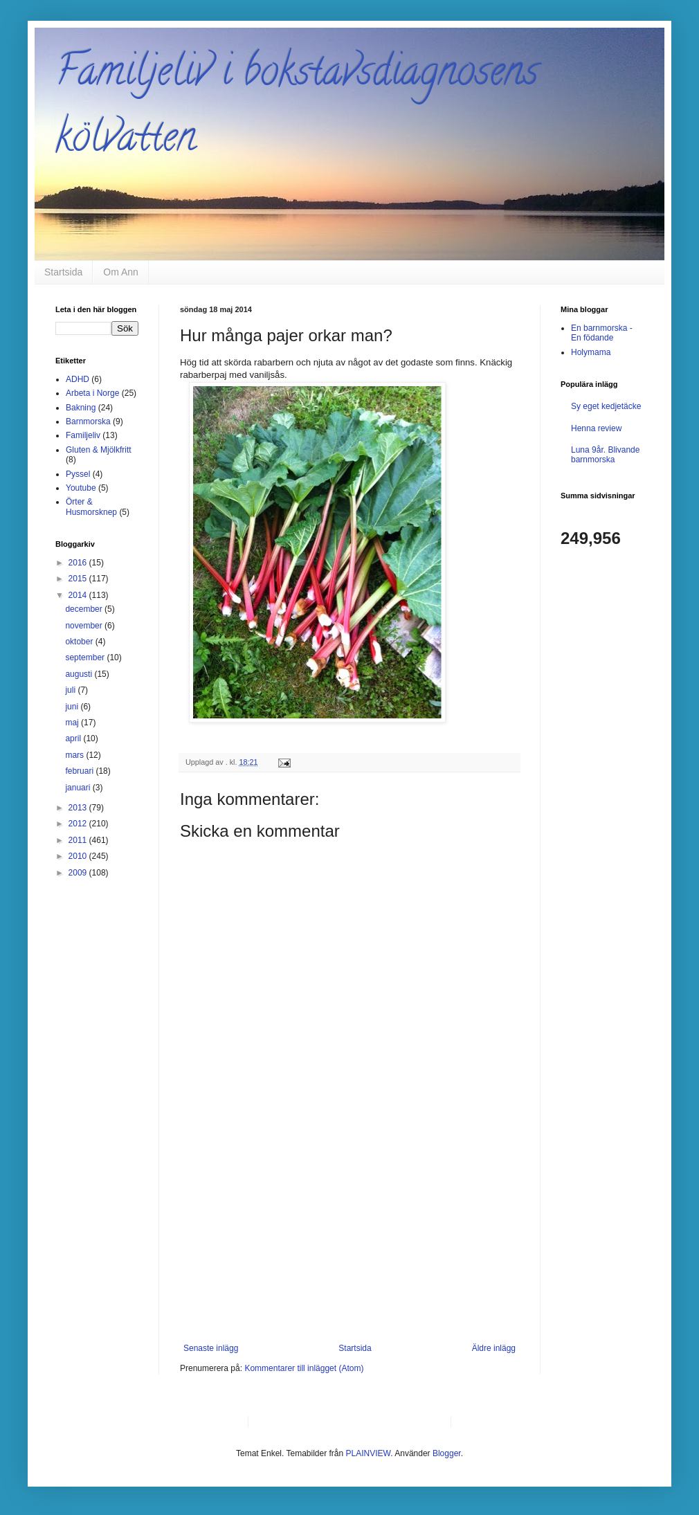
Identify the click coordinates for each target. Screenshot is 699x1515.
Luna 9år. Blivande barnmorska (605, 454)
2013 (79, 808)
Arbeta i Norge (92, 393)
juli (71, 690)
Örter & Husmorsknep (91, 506)
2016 (79, 563)
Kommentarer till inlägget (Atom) (303, 1368)
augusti (79, 674)
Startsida (63, 272)
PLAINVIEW (368, 1453)
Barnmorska (88, 421)
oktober (80, 641)
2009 (79, 873)
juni (72, 706)
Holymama (590, 352)
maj (73, 722)
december (85, 609)
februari (80, 771)
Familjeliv (83, 435)
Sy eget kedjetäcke (606, 406)
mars (75, 755)
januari (78, 787)
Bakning (81, 407)
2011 (79, 840)
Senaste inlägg (210, 1348)
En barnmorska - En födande (602, 333)
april (74, 738)
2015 (79, 578)
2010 (79, 856)
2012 (79, 823)
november (85, 626)
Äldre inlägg (494, 1348)
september (86, 657)
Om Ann (120, 272)
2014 (79, 595)
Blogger (447, 1453)
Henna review (596, 428)
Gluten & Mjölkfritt (98, 450)
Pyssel (78, 474)
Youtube (81, 488)
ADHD (77, 379)
